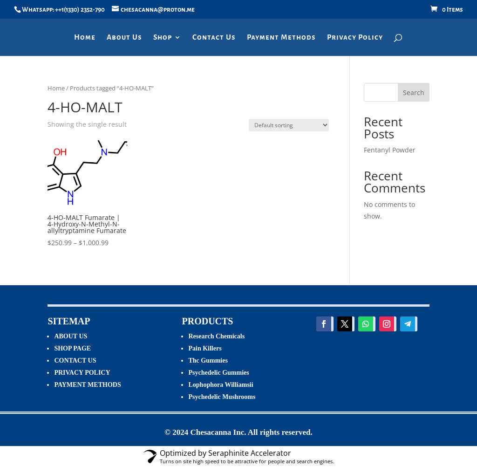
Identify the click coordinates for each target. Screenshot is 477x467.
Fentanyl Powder (390, 149)
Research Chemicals (216, 336)
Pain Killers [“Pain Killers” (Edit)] (204, 348)
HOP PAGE (74, 348)
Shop (162, 37)
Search (413, 92)
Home (84, 37)
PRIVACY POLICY (82, 372)
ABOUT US (70, 336)
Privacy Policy (355, 37)
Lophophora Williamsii (220, 384)
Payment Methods (281, 37)
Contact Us (214, 37)
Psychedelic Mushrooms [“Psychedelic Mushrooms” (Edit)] (221, 396)
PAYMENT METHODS (87, 384)
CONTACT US (75, 360)
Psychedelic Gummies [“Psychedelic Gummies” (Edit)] (218, 372)
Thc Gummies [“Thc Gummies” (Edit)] (207, 360)
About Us (124, 37)
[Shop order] (289, 125)
